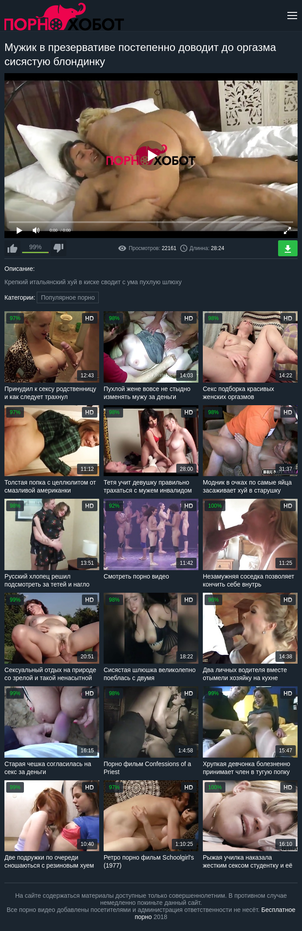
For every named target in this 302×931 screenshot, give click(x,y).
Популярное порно (68, 297)
